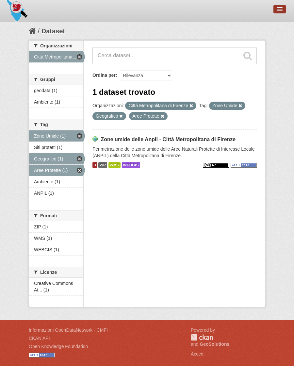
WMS (114, 165)
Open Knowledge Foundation (58, 346)
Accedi (197, 354)
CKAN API (39, 338)
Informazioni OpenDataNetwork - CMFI (68, 330)
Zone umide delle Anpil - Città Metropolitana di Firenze (168, 139)
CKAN (202, 337)
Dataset (53, 31)
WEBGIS (131, 165)
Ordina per (104, 75)
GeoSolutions (214, 344)
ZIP (103, 165)
